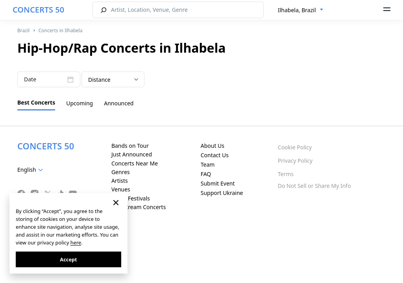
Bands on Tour (130, 145)
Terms (286, 174)
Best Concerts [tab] (36, 102)
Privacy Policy (295, 160)
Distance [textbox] (99, 79)
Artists (119, 180)
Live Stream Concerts (138, 207)
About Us (212, 145)
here (75, 242)
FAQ (206, 174)
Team (208, 164)
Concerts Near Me (134, 163)
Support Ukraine (222, 193)
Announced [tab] (118, 103)
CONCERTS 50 (38, 9)
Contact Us (215, 155)
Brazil (23, 30)
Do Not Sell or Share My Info (314, 185)
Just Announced (131, 154)
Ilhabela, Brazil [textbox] (297, 10)
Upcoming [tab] (79, 103)
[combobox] (301, 10)
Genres (120, 172)
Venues (120, 189)
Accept (68, 259)
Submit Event (218, 183)
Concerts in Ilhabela (61, 30)
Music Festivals (130, 198)
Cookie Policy (295, 147)
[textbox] (31, 170)
